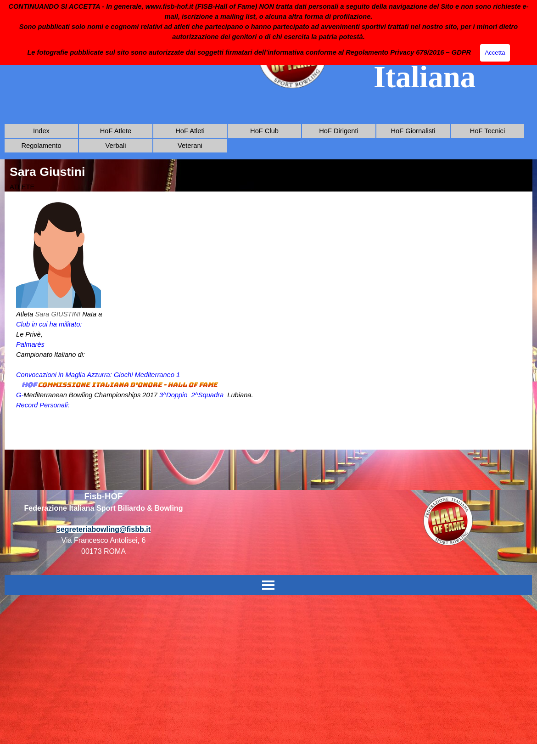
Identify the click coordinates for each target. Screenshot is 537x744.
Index (41, 131)
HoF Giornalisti (413, 131)
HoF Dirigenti (338, 131)
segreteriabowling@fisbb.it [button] (103, 529)
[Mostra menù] (268, 585)
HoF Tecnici (487, 131)
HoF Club (264, 131)
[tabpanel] (268, 320)
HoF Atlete (115, 131)
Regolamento (41, 145)
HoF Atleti (190, 131)
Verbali (116, 145)
